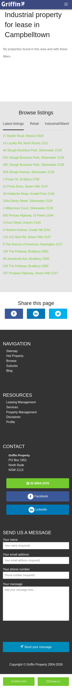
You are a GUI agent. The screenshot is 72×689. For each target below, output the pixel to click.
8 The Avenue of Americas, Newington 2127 (33, 244)
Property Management (21, 412)
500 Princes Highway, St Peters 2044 (28, 215)
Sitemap (12, 351)
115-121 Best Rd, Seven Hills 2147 (27, 237)
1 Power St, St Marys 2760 (21, 179)
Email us (53, 681)
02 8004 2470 (37, 483)
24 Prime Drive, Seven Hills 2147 (25, 186)
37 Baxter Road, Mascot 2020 (23, 135)
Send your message (36, 647)
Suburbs (12, 365)
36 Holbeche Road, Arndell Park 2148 (28, 193)
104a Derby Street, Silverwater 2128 (27, 200)
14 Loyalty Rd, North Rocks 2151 (25, 143)
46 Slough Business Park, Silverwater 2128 (32, 150)
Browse (11, 360)
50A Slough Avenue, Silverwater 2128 (28, 172)
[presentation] (32, 631)
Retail (34, 124)
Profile (10, 422)
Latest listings (13, 124)
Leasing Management (21, 402)
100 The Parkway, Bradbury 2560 (25, 251)
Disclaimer (13, 417)
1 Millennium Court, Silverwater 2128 (28, 208)
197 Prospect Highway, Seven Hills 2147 (30, 273)
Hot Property (15, 355)
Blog (9, 370)
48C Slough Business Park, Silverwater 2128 (33, 164)
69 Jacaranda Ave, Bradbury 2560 (26, 258)
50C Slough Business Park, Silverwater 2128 (33, 157)
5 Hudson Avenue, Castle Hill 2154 (26, 230)
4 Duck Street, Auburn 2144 (22, 222)
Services (12, 407)
